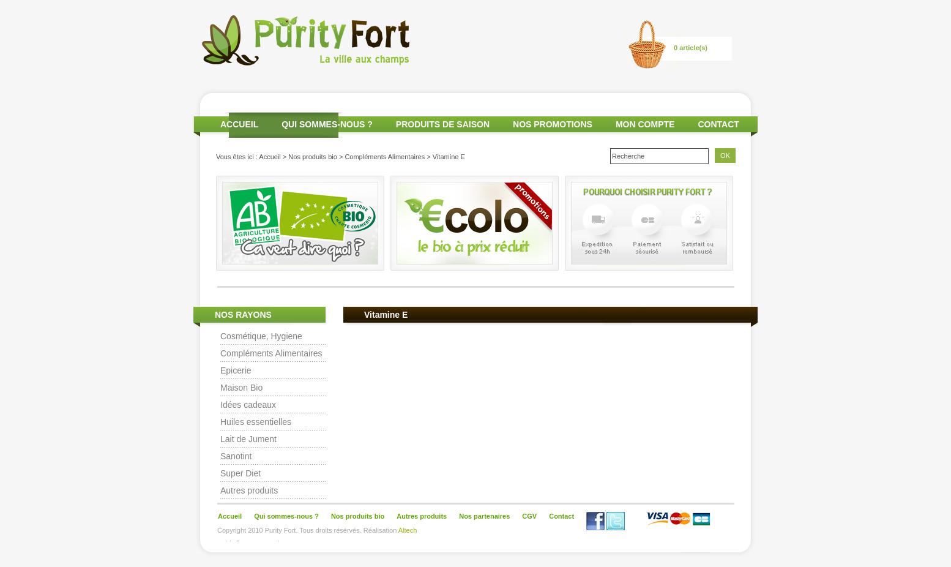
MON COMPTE (645, 124)
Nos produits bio (312, 156)
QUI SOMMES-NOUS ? (327, 124)
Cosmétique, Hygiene (261, 336)
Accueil (269, 156)
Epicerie (236, 370)
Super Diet (240, 473)
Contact (561, 516)
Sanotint (236, 456)
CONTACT (718, 124)
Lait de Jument (248, 439)
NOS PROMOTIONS (552, 124)
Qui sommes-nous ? (286, 516)
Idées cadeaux (248, 405)
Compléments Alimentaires (385, 156)
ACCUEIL (239, 124)
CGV (529, 516)
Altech (407, 530)
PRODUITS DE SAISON (443, 124)
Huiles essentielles (255, 422)
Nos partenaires (484, 516)
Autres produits (249, 490)
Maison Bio (241, 387)
